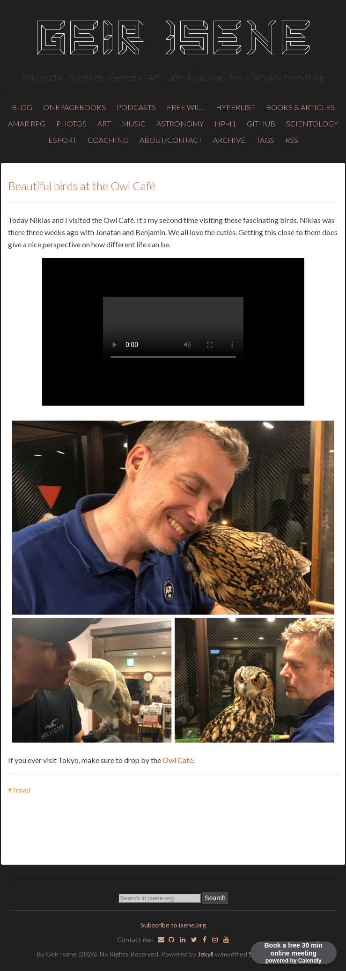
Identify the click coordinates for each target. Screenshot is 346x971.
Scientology (312, 123)
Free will (186, 107)
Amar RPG (26, 123)
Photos (71, 123)
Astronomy (180, 123)
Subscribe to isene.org (173, 925)
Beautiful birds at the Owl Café (81, 186)
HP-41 (225, 123)
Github (261, 123)
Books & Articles (300, 107)
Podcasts (136, 107)
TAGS (265, 139)
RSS (291, 139)
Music (134, 123)
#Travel (21, 790)
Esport (62, 139)
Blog (22, 107)
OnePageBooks (74, 107)
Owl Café (177, 760)
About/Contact (171, 139)
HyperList (235, 107)
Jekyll (205, 954)
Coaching (108, 139)
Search (215, 898)
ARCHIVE (229, 139)
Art (104, 123)
